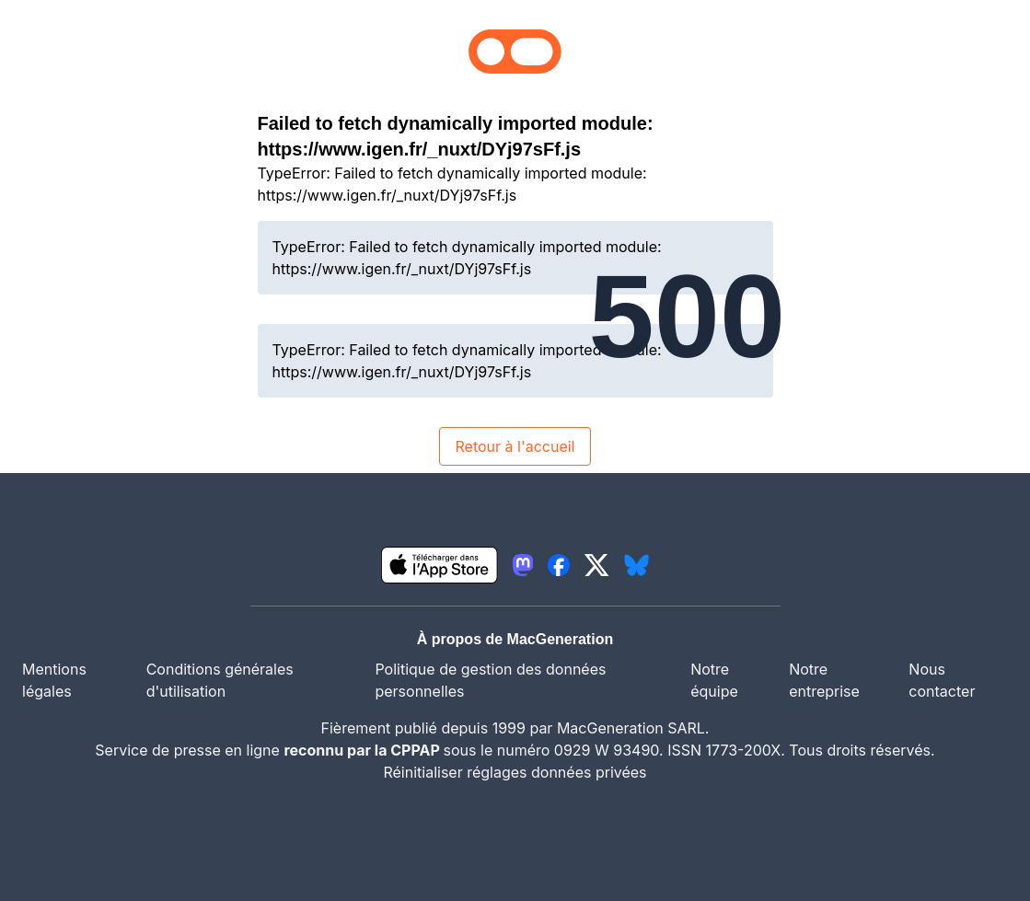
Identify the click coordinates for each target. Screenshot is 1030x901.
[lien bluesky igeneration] (636, 565)
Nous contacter (941, 680)
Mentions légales (54, 680)
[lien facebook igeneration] (559, 565)
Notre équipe (714, 680)
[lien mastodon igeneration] (523, 565)
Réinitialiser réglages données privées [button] (514, 772)
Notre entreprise (824, 680)
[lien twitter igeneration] (596, 565)
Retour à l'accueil (514, 446)
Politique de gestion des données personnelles (490, 680)
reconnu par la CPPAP (363, 750)
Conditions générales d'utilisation (220, 680)
